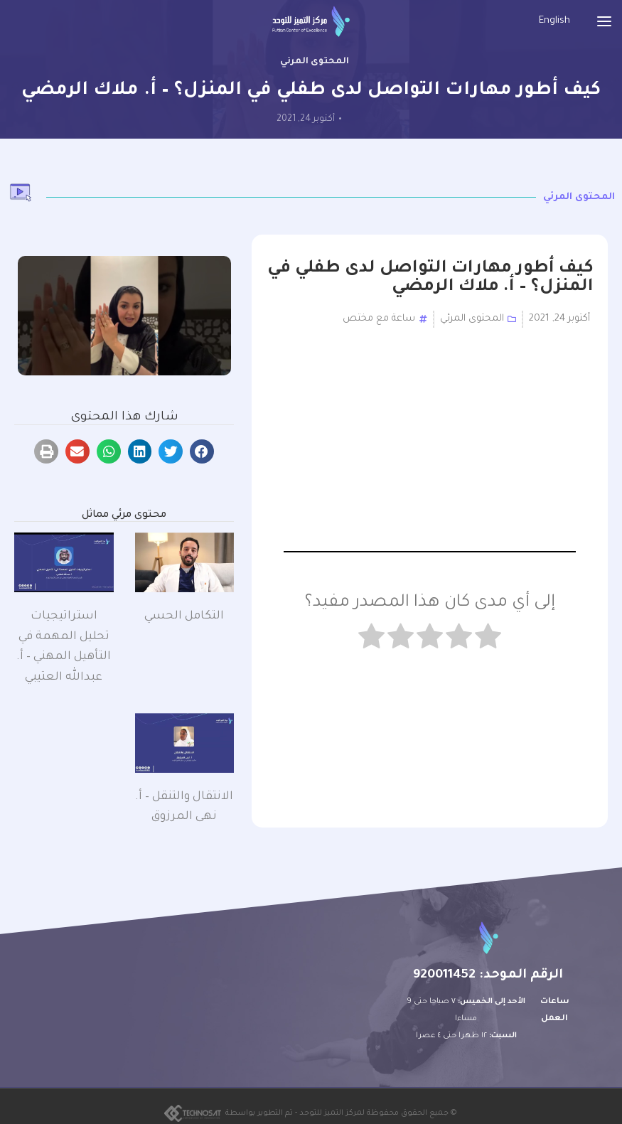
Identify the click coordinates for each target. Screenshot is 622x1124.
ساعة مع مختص (379, 319)
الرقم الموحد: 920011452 (488, 975)
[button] (202, 451)
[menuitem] (554, 21)
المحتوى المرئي (314, 62)
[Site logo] (311, 21)
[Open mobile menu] (604, 21)
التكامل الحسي (184, 616)
